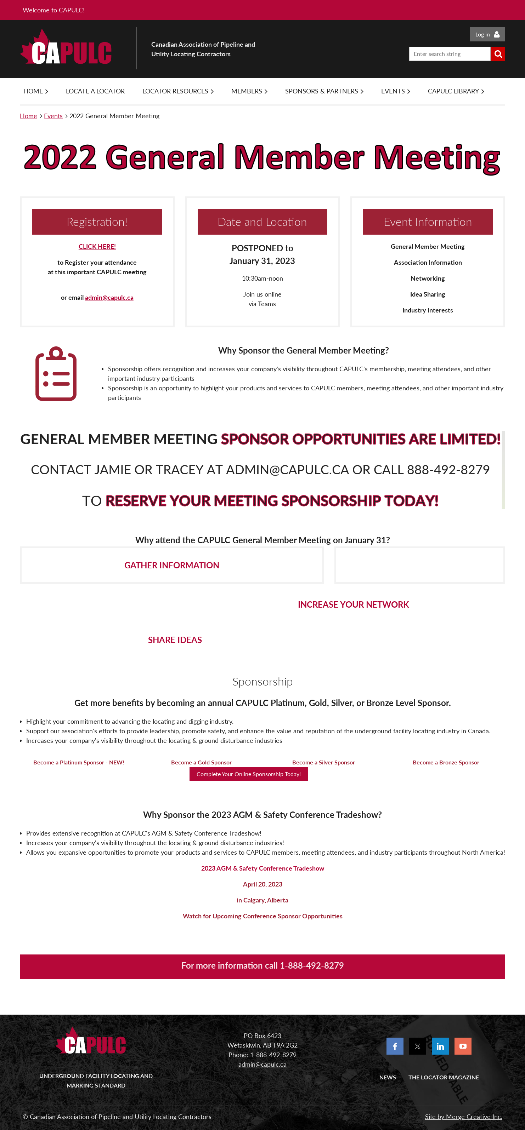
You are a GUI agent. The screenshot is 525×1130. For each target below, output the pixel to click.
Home (28, 116)
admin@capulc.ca (109, 297)
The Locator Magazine (443, 1077)
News (387, 1077)
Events (53, 116)
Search (498, 54)
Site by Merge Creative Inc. (463, 1116)
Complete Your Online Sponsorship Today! (249, 773)
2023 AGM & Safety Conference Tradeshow (262, 868)
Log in (482, 34)
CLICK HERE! (97, 246)
